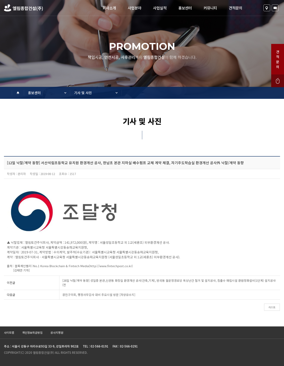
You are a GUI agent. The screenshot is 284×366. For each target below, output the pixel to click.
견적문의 (235, 7)
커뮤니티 (210, 7)
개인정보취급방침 (32, 332)
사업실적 (159, 7)
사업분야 (134, 7)
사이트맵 (9, 332)
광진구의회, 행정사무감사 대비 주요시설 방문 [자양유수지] (98, 295)
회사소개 (109, 7)
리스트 (272, 307)
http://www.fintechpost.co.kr (111, 266)
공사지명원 (56, 332)
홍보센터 (185, 7)
